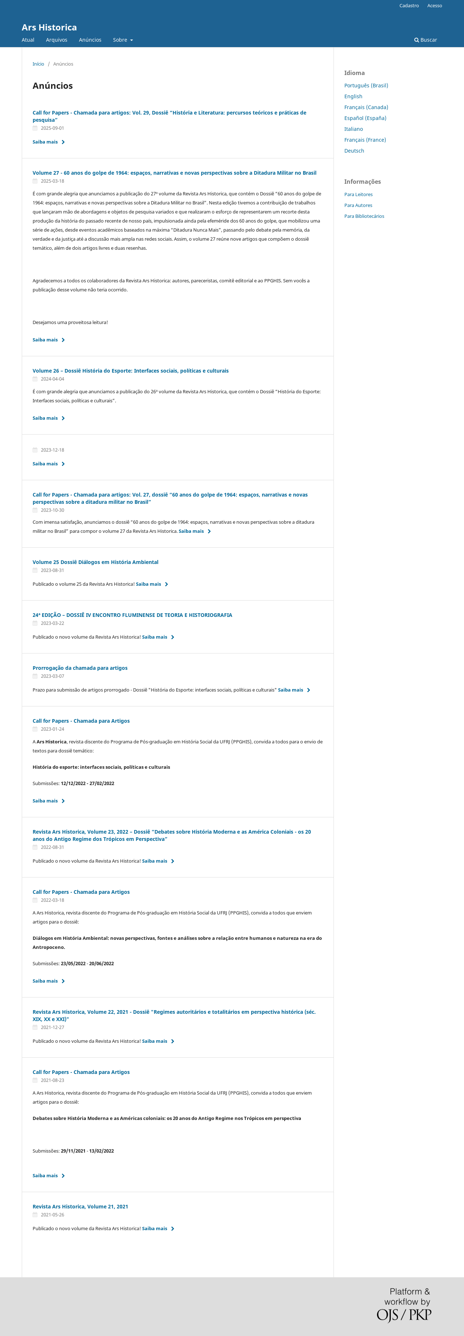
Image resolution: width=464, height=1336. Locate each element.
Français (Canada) (366, 107)
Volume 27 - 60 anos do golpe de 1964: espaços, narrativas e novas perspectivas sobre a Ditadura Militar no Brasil (174, 172)
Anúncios (90, 39)
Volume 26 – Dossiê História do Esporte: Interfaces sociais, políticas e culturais (131, 370)
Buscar (425, 39)
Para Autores (358, 205)
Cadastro (409, 5)
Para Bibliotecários (364, 216)
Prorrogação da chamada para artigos (80, 667)
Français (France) (365, 139)
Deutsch (354, 150)
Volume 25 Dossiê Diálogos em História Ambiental (95, 562)
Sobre (121, 39)
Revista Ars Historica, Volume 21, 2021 (80, 1206)
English (353, 96)
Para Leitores (358, 194)
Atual (28, 39)
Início (38, 64)
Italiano (353, 128)
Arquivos (56, 39)
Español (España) (365, 118)
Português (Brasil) (366, 85)
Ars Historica (49, 27)
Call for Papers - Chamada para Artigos (81, 720)
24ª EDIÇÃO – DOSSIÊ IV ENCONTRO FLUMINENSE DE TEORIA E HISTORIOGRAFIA (132, 614)
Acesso (434, 5)
